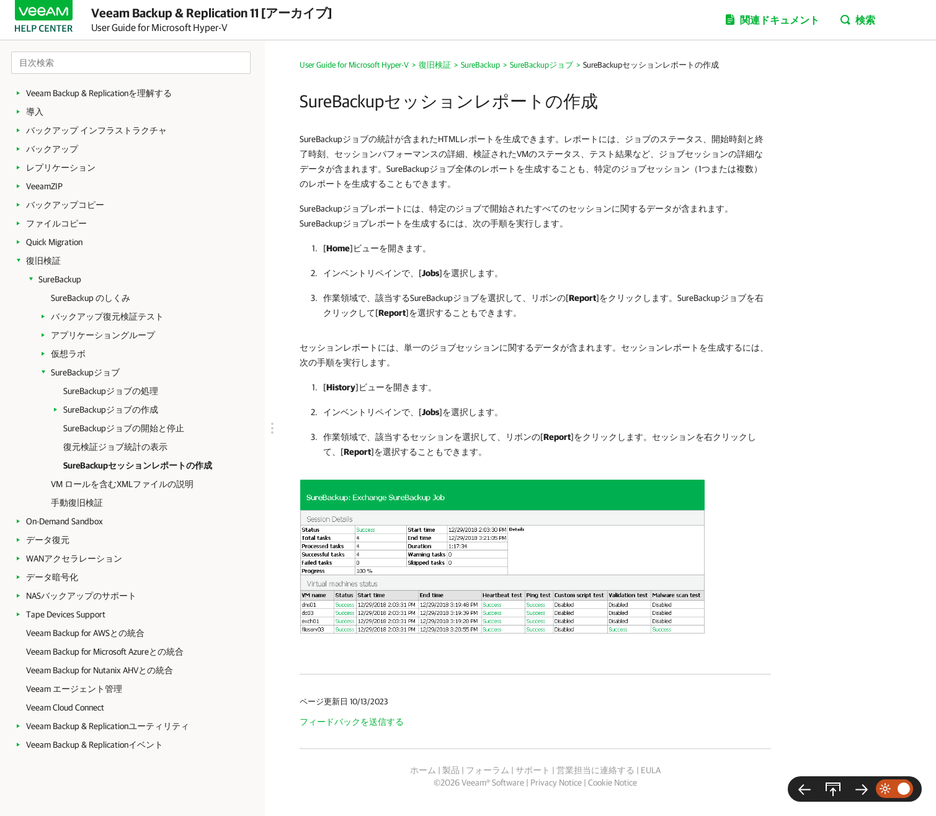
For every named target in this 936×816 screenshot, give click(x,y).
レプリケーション (61, 168)
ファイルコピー (56, 223)
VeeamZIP (44, 186)
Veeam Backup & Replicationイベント (94, 745)
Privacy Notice (556, 782)
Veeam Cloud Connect (65, 707)
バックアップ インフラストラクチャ (96, 130)
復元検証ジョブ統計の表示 (115, 447)
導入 (34, 112)
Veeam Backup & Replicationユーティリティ (107, 726)
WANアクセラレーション (74, 558)
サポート (532, 770)
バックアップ (52, 149)
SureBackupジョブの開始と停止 (123, 428)
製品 (451, 770)
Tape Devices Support (65, 614)
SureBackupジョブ (85, 372)
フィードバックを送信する (352, 722)
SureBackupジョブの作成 (110, 410)
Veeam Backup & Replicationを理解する (99, 93)
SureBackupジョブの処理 (110, 391)
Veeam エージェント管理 (74, 689)
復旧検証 (43, 261)
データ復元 (47, 540)
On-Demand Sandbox (64, 521)
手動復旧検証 (77, 503)
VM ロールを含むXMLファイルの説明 (122, 484)
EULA (651, 770)
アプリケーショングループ (103, 335)
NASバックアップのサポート (81, 596)
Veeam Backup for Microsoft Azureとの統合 (105, 652)
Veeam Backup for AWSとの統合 (85, 633)
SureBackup (59, 279)
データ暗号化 (52, 577)
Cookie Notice (612, 782)
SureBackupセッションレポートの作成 (137, 465)
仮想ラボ (68, 354)
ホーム (423, 770)
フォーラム (487, 770)
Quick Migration (54, 242)
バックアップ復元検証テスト (107, 316)
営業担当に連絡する (595, 770)
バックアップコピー (65, 205)
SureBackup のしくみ (90, 298)
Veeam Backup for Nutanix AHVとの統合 (99, 670)
